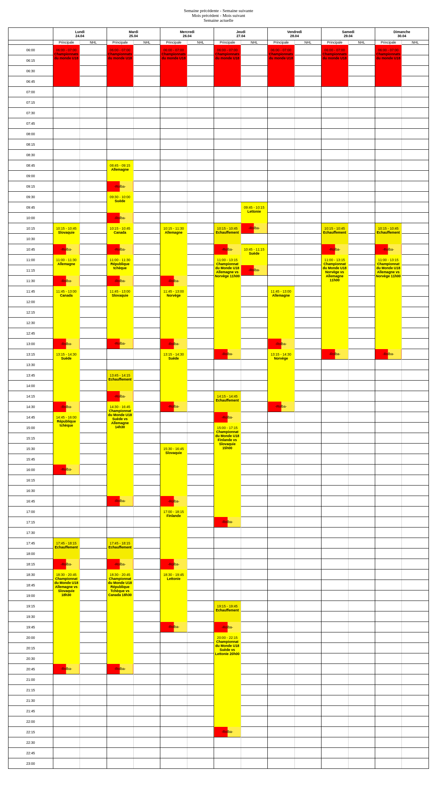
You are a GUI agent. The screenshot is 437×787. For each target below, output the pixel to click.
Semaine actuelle (218, 20)
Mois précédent (205, 15)
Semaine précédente (201, 10)
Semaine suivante (238, 10)
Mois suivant (234, 15)
